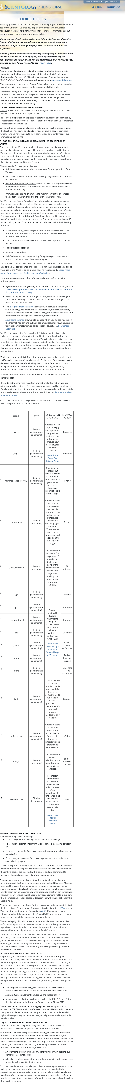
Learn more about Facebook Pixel (81, 597)
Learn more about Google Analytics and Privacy (70, 234)
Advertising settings (32, 256)
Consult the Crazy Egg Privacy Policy (81, 357)
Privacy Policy (90, 53)
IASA (64, 665)
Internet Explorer (31, 868)
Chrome (27, 872)
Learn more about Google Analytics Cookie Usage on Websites (63, 221)
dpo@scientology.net (92, 67)
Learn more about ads (45, 262)
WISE (21, 668)
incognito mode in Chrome (40, 246)
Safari (26, 876)
